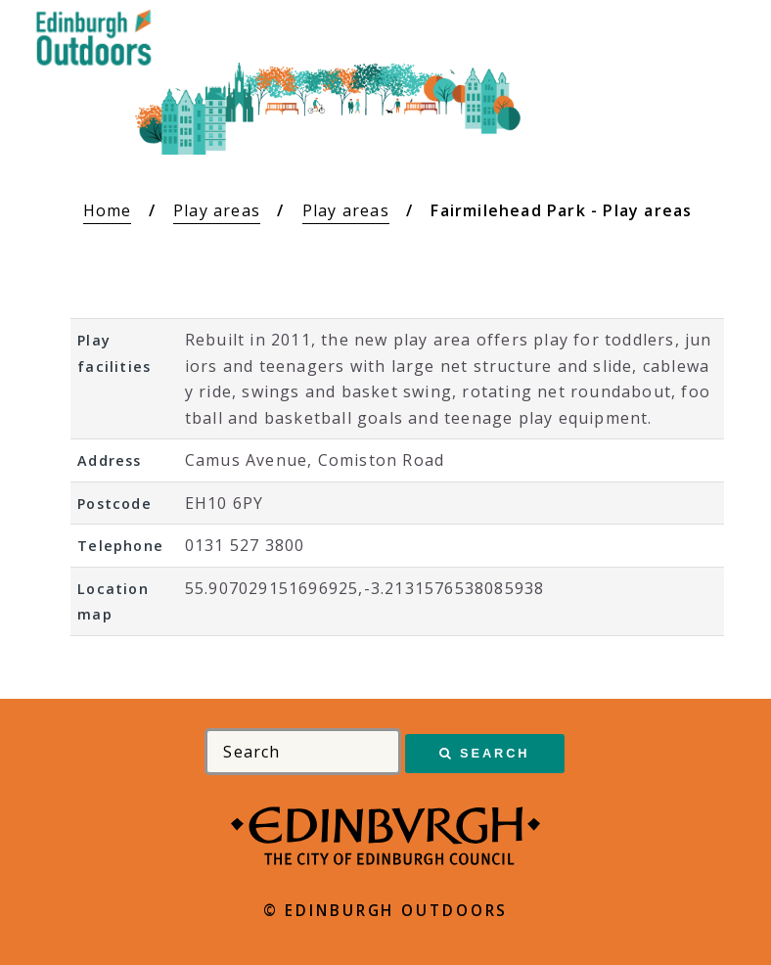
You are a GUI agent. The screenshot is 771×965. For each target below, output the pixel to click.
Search (494, 753)
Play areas (216, 210)
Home (107, 210)
